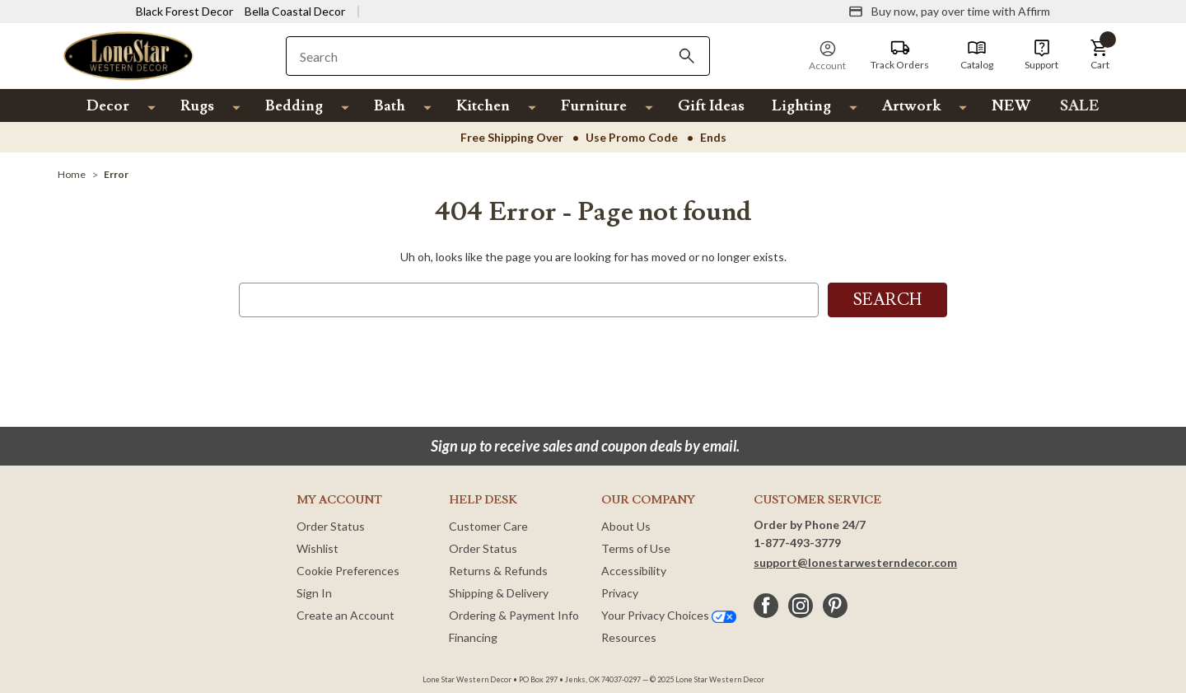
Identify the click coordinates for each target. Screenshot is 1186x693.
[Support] (1041, 55)
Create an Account (345, 615)
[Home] (72, 174)
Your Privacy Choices (668, 615)
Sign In (314, 593)
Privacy (619, 593)
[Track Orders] (900, 55)
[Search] (686, 56)
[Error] (116, 174)
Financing (473, 637)
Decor (107, 105)
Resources (628, 637)
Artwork (911, 105)
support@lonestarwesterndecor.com (855, 562)
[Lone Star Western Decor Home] (128, 55)
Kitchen (483, 105)
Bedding (294, 105)
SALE (1080, 105)
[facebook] (766, 605)
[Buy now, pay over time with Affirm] (949, 11)
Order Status (330, 526)
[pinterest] (835, 605)
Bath (389, 105)
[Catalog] (977, 55)
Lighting (801, 105)
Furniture (594, 105)
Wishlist (317, 548)
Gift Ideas (711, 105)
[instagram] (800, 605)
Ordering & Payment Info (514, 615)
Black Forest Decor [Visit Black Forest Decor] (184, 11)
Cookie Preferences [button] (347, 571)
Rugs (197, 105)
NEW (1011, 105)
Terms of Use (635, 548)
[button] (1099, 55)
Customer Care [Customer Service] (488, 526)
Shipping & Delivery (499, 593)
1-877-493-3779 (797, 543)
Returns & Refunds (498, 571)
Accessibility (633, 571)
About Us (626, 526)
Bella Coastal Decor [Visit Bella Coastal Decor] (295, 11)
